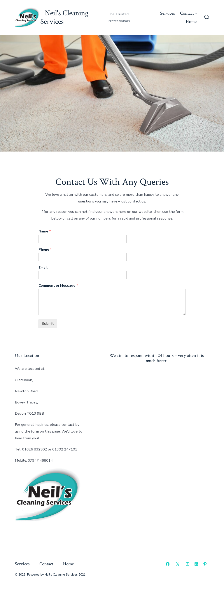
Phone (45, 249)
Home (191, 21)
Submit (48, 323)
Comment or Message (58, 285)
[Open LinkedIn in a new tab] (196, 564)
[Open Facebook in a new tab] (168, 564)
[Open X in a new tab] (178, 564)
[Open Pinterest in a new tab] (205, 564)
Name (44, 231)
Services (167, 13)
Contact (188, 13)
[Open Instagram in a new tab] (187, 564)
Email (43, 267)
